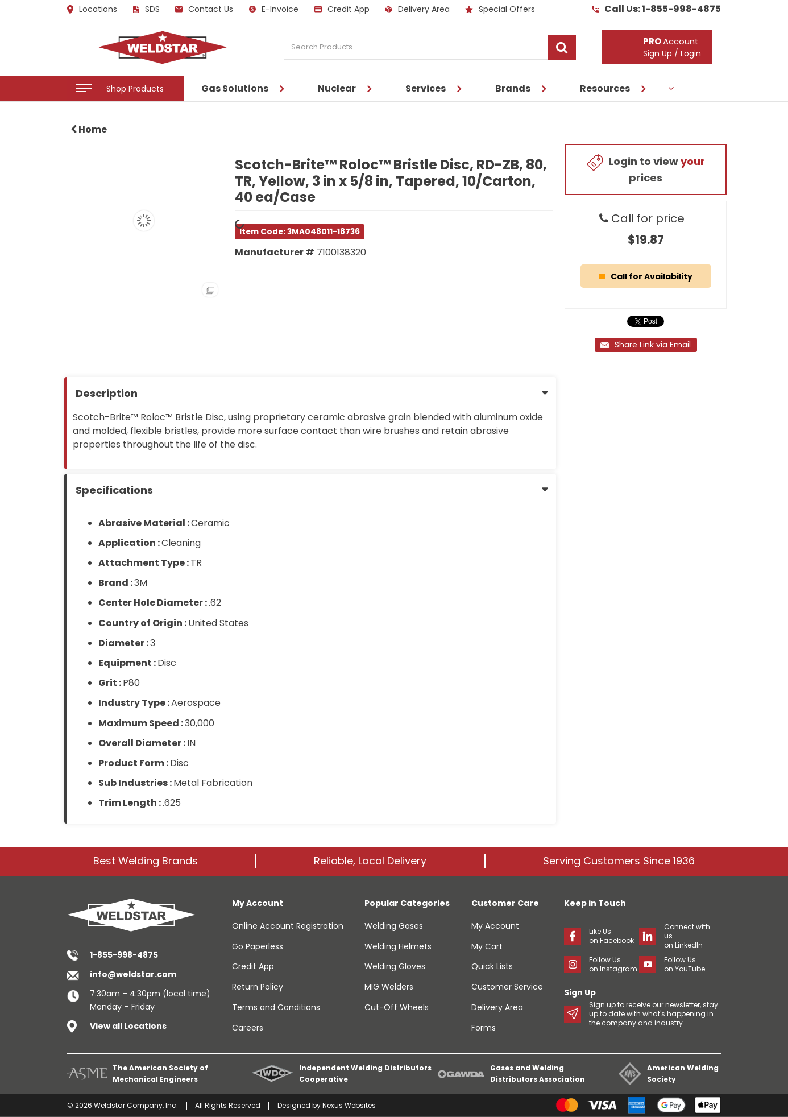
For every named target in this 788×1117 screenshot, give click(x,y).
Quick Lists (492, 966)
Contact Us (204, 9)
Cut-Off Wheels (396, 1007)
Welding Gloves (394, 966)
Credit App (342, 9)
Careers (247, 1027)
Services (425, 88)
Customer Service (507, 986)
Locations (92, 9)
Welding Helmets (398, 946)
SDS (146, 9)
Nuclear (337, 88)
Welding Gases (393, 926)
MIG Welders (388, 986)
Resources (605, 88)
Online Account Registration (287, 926)
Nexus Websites (349, 1105)
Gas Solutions (234, 88)
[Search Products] (430, 47)
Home (88, 129)
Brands (512, 88)
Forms (483, 1027)
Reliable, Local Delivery (370, 861)
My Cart (487, 946)
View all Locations (128, 1026)
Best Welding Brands (145, 861)
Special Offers (500, 9)
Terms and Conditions (276, 1007)
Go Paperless (257, 946)
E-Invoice (273, 9)
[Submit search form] (562, 47)
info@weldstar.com (133, 974)
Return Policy (257, 986)
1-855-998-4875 (124, 955)
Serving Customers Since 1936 (619, 861)
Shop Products (135, 88)
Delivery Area (417, 9)
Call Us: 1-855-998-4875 (656, 9)
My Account (495, 926)
